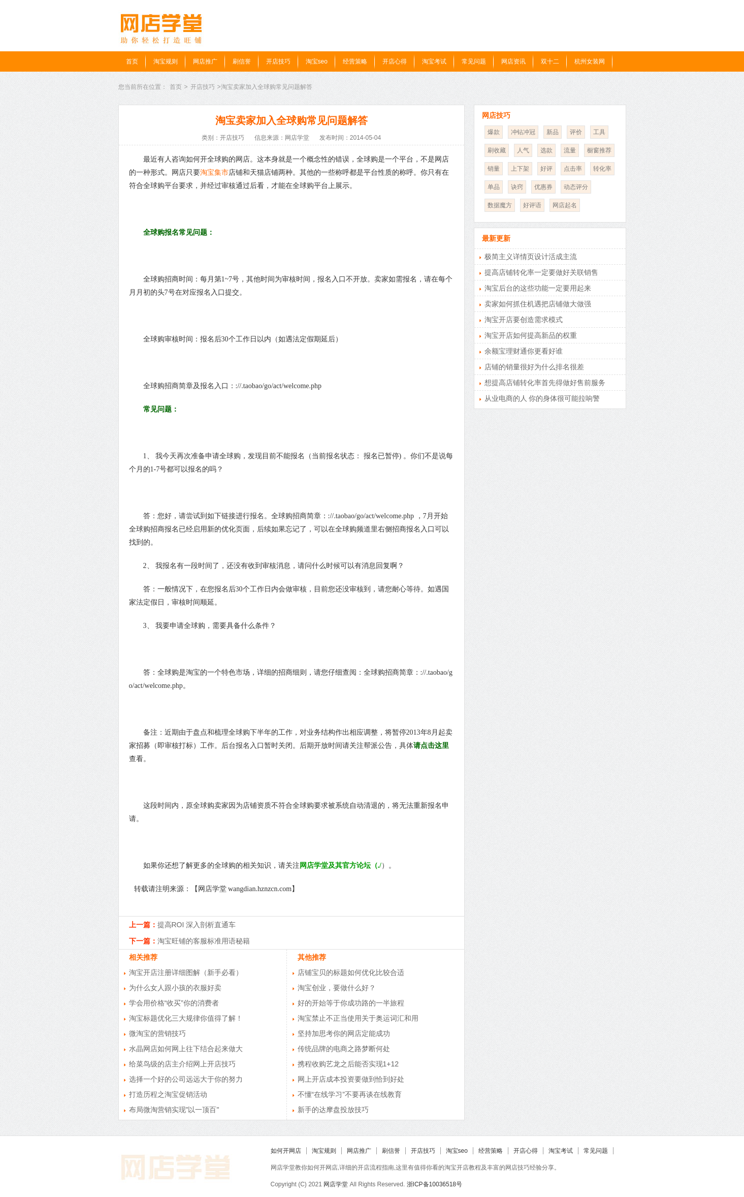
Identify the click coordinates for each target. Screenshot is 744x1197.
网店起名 (565, 205)
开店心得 (394, 61)
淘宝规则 (165, 61)
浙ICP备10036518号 (434, 1184)
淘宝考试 (434, 61)
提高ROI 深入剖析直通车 (196, 925)
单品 (494, 187)
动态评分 (576, 187)
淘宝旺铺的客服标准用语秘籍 (203, 941)
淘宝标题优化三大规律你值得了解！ (186, 1018)
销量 (494, 168)
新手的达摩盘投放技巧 (333, 1110)
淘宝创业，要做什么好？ (337, 988)
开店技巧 (278, 61)
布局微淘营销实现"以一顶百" (174, 1110)
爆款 (494, 132)
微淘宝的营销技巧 (157, 1033)
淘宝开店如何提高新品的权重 (530, 335)
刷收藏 (497, 150)
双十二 (550, 61)
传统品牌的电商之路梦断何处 (344, 1049)
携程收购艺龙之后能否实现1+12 (348, 1064)
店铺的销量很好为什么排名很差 (534, 367)
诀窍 (517, 187)
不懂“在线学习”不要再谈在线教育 (350, 1094)
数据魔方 (500, 205)
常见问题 (474, 61)
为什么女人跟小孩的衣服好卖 (175, 988)
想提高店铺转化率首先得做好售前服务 (544, 383)
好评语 (532, 205)
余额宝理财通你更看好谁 (523, 351)
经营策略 (355, 61)
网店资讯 (513, 61)
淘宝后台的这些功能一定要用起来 (537, 288)
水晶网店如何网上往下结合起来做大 (186, 1049)
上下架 (520, 168)
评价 (576, 132)
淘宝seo (317, 61)
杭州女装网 (589, 61)
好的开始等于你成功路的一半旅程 (351, 1003)
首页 (132, 61)
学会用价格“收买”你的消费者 (174, 1003)
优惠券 (543, 187)
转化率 (602, 168)
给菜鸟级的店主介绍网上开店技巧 (182, 1064)
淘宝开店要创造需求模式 (523, 320)
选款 (546, 150)
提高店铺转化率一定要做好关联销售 (541, 272)
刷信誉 (242, 61)
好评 (546, 168)
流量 (570, 150)
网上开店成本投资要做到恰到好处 (351, 1079)
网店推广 (205, 61)
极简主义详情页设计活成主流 (530, 257)
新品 (552, 132)
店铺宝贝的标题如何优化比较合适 (351, 972)
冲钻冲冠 (523, 132)
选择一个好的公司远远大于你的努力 (186, 1079)
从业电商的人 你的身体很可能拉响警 (542, 398)
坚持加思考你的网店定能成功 (344, 1033)
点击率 (573, 168)
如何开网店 (286, 1150)
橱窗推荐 (599, 150)
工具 (599, 132)
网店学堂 (336, 1184)
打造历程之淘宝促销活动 (168, 1094)
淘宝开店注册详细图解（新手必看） (186, 972)
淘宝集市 (214, 172)
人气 (523, 150)
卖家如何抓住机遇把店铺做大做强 (537, 304)
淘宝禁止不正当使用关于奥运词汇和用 (358, 1018)
